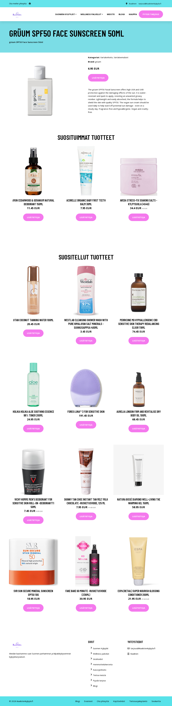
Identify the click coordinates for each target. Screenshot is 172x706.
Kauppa (133, 14)
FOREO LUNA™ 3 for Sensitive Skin (86, 411)
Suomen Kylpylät (100, 648)
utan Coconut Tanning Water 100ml (33, 320)
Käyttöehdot (119, 701)
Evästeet (88, 701)
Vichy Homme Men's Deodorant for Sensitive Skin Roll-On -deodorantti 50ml (33, 503)
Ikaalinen (131, 3)
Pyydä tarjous (151, 14)
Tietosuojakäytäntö (138, 701)
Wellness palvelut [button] (90, 14)
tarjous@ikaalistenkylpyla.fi (149, 3)
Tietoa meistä (99, 675)
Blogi (122, 14)
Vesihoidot (98, 659)
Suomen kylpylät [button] (65, 14)
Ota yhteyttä (103, 701)
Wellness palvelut (101, 653)
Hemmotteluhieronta (102, 664)
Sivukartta (156, 701)
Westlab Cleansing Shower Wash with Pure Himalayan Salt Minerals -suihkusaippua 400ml (86, 323)
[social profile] (30, 3)
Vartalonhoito (106, 57)
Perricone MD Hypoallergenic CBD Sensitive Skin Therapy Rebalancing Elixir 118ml (138, 323)
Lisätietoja (98, 77)
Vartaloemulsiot (121, 57)
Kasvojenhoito (99, 669)
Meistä (111, 14)
